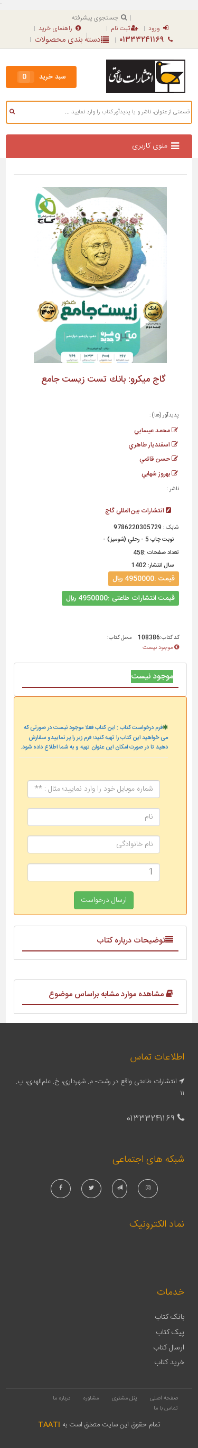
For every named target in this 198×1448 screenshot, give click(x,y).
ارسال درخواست (104, 900)
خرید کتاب (169, 1362)
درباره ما (61, 1398)
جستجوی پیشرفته (99, 18)
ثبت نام (124, 28)
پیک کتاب (170, 1332)
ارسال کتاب (168, 1348)
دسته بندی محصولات (71, 40)
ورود (158, 28)
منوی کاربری (149, 146)
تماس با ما (166, 1408)
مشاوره (91, 1398)
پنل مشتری (124, 1398)
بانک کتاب (169, 1317)
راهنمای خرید (60, 28)
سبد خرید (41, 77)
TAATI (49, 1425)
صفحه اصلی (164, 1398)
